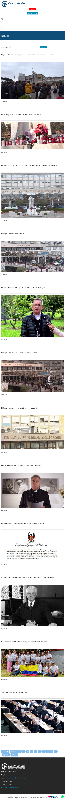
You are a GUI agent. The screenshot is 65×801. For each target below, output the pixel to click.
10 (51, 751)
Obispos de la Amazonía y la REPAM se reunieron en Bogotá (23, 287)
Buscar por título (6, 47)
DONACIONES (32, 13)
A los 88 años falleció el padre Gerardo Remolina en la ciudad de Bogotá (27, 577)
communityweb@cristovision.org (15, 778)
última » (14, 754)
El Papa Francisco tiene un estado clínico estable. (19, 353)
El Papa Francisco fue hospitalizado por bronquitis (19, 408)
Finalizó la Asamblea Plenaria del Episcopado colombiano (22, 465)
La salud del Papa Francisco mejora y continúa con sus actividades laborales (29, 165)
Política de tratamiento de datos (10, 787)
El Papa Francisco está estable (12, 234)
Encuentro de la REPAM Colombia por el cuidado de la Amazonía (24, 642)
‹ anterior (13, 751)
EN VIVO (32, 9)
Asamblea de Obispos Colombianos (14, 693)
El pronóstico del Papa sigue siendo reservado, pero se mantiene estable (27, 55)
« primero (5, 751)
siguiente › (6, 754)
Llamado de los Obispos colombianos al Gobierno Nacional (22, 524)
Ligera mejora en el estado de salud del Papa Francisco (21, 115)
